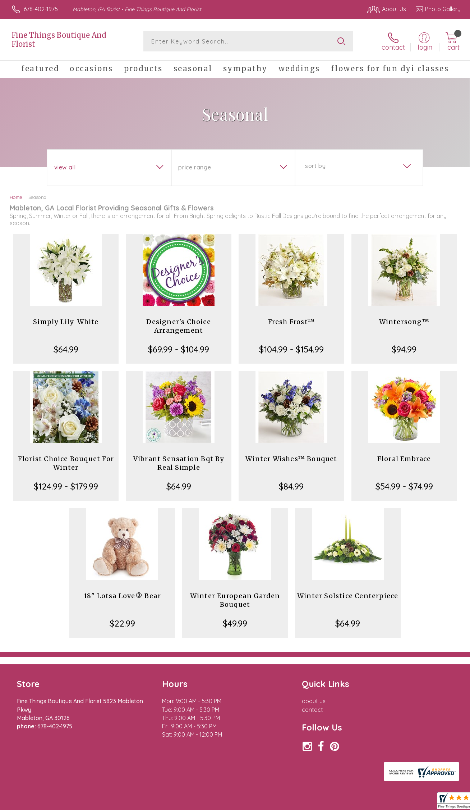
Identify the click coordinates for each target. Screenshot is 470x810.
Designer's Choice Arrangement (178, 326)
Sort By (315, 165)
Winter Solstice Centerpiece (347, 596)
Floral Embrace (404, 459)
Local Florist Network (395, 802)
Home (16, 197)
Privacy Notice (344, 802)
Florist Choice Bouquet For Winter (66, 463)
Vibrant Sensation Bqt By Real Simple (178, 463)
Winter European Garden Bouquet (235, 600)
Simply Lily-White (65, 322)
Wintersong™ (404, 322)
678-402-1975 (41, 9)
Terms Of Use (302, 802)
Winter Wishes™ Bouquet (291, 459)
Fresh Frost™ (291, 322)
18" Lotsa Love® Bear (122, 596)
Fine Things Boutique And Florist (58, 40)
